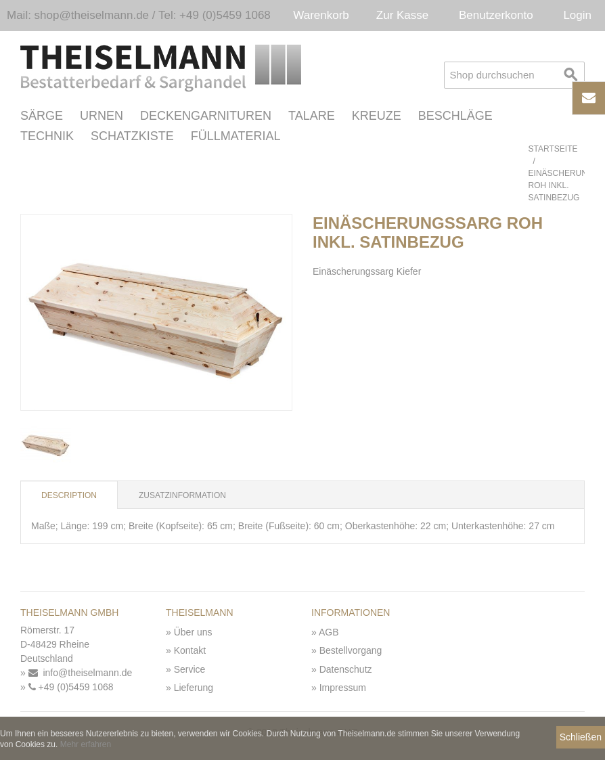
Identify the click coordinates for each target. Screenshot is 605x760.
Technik (47, 136)
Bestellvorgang (350, 650)
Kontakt (190, 650)
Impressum (342, 687)
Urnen (101, 115)
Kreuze (376, 115)
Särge (41, 115)
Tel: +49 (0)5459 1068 (214, 15)
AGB (329, 632)
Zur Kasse (402, 15)
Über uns (193, 632)
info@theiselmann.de (80, 672)
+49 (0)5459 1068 (71, 686)
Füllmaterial (236, 136)
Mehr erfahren (85, 744)
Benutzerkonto (496, 15)
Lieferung (193, 687)
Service (190, 669)
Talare (311, 115)
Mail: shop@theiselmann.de (78, 15)
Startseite (553, 149)
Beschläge (455, 115)
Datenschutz (345, 669)
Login (577, 15)
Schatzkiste (132, 136)
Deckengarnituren (205, 115)
